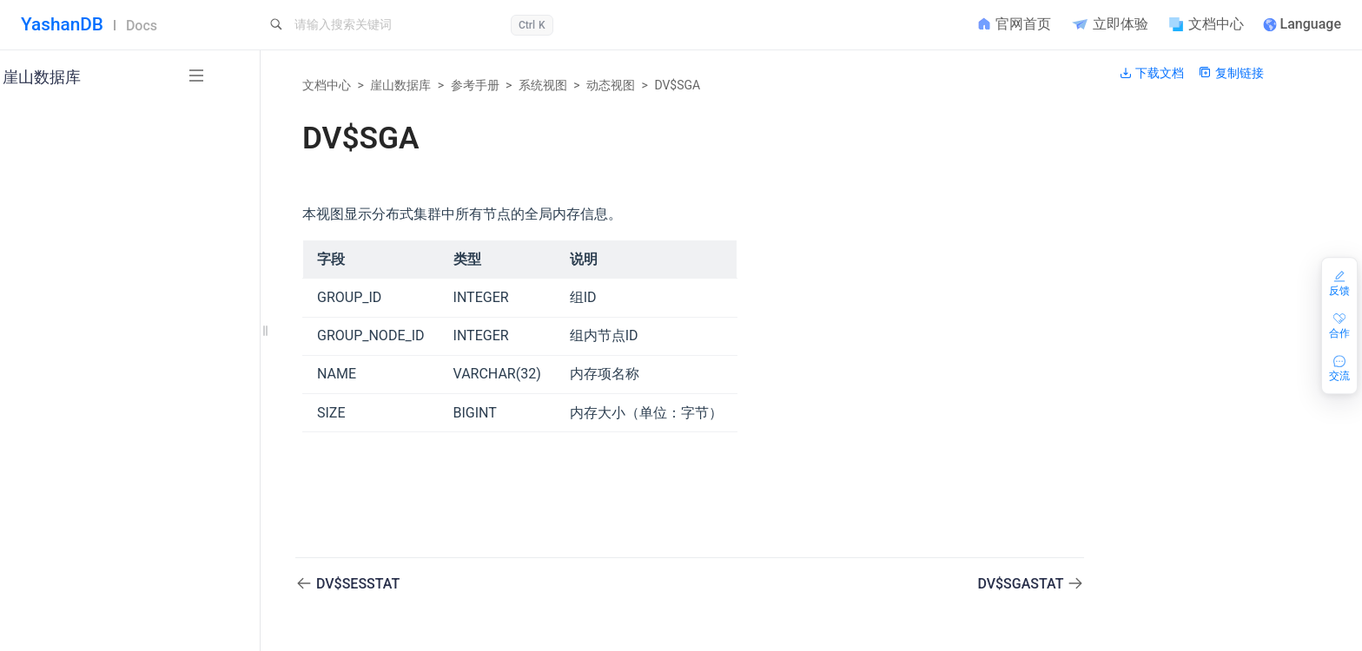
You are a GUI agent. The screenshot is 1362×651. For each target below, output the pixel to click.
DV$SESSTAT (358, 583)
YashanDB (62, 24)
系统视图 (543, 85)
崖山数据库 (400, 85)
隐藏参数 (87, 635)
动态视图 (610, 85)
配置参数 (87, 605)
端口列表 (87, 577)
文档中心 (326, 85)
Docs (141, 25)
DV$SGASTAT (1022, 583)
